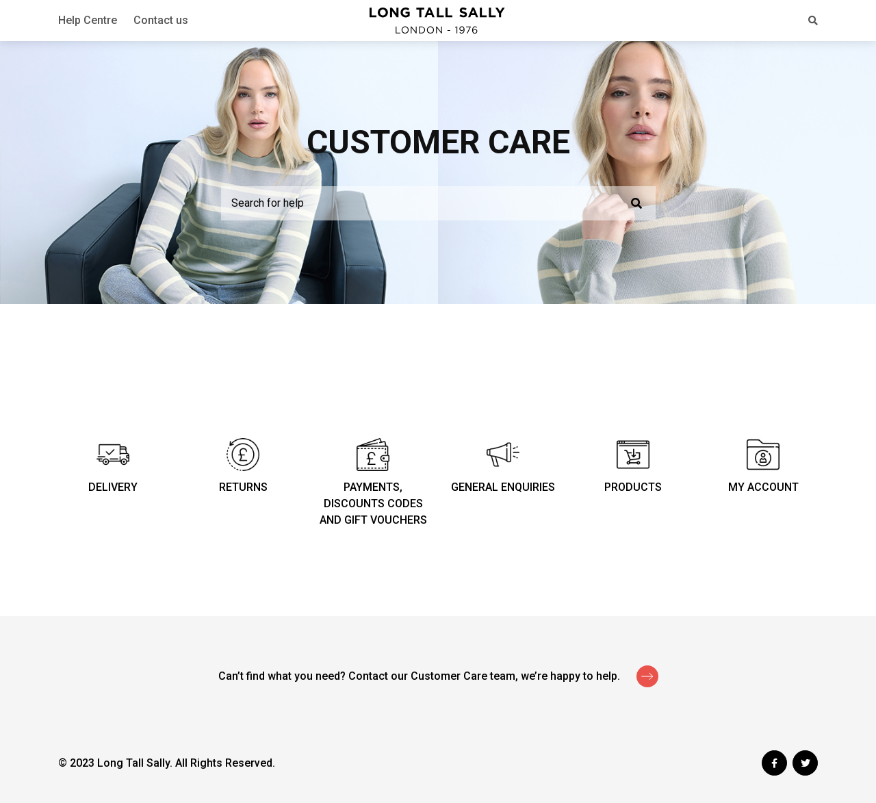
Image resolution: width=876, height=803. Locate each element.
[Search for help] (438, 203)
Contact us (160, 20)
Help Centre (87, 20)
